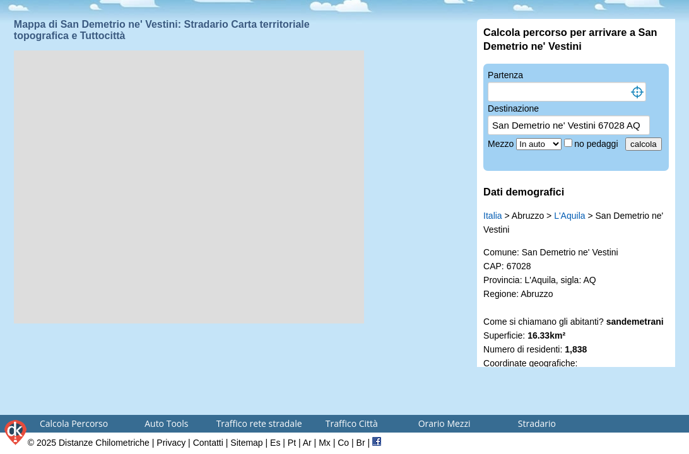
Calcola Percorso (74, 423)
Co (343, 443)
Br (360, 443)
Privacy (171, 443)
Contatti (208, 443)
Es (275, 443)
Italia (492, 216)
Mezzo (502, 144)
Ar (307, 443)
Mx (325, 443)
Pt (292, 443)
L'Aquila (569, 216)
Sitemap (246, 443)
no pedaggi (597, 144)
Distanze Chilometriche (104, 443)
